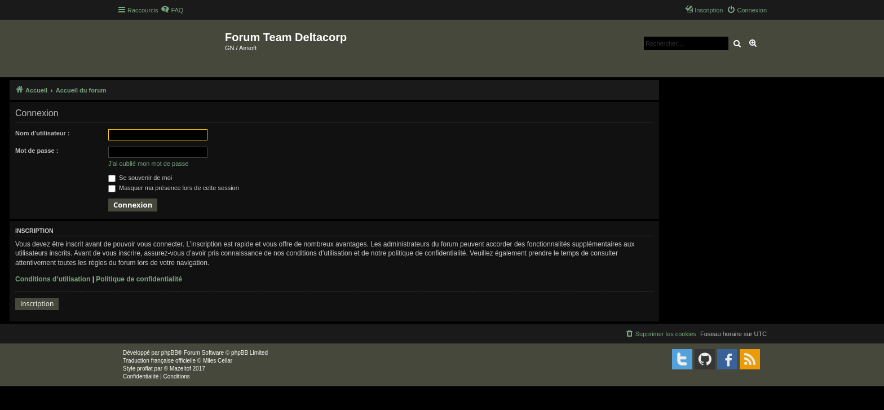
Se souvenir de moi (140, 177)
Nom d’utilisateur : (42, 133)
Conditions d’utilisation (52, 279)
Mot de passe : (36, 150)
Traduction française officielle (159, 361)
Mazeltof (180, 368)
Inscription (37, 303)
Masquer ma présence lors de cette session (173, 187)
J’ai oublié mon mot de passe (148, 163)
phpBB (169, 353)
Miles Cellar (217, 361)
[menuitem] (172, 10)
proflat (145, 368)
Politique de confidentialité (139, 279)
